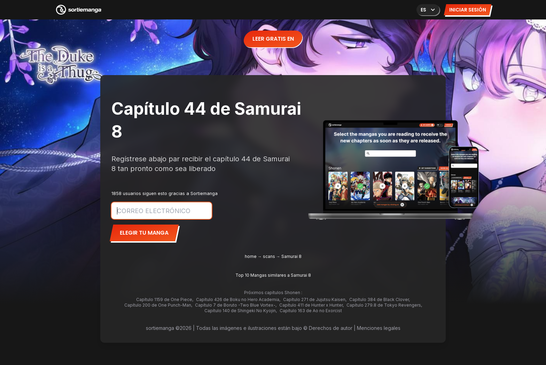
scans (269, 256)
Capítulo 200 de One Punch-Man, (158, 305)
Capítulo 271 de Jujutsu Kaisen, (314, 299)
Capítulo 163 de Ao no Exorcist (311, 310)
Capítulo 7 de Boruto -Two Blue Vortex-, (235, 305)
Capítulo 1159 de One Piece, (164, 299)
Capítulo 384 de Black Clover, (379, 299)
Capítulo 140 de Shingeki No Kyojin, (240, 310)
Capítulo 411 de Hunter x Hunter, (311, 305)
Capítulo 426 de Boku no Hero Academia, (238, 299)
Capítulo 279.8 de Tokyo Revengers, (384, 305)
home (251, 256)
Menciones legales (378, 328)
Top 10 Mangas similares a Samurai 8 (273, 275)
